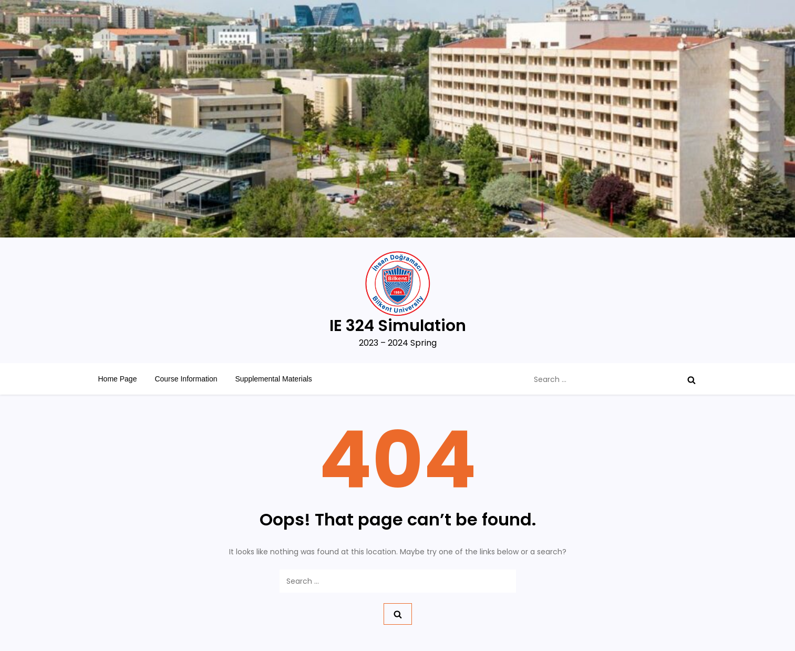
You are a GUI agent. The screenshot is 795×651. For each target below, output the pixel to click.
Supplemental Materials (273, 379)
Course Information (185, 379)
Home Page (117, 379)
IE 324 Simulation (397, 326)
